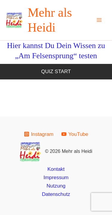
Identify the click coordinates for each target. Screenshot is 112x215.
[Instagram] (39, 134)
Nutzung (56, 186)
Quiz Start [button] (56, 71)
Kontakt (56, 169)
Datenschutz (56, 194)
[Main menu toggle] (99, 20)
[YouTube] (74, 134)
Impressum (55, 177)
